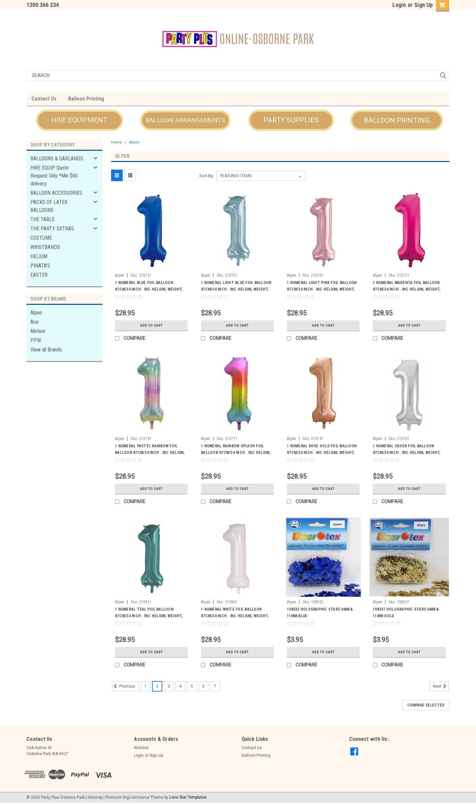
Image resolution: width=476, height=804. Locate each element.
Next (441, 686)
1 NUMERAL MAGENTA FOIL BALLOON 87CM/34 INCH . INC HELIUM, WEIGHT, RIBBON (407, 289)
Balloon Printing (86, 99)
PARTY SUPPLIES (291, 120)
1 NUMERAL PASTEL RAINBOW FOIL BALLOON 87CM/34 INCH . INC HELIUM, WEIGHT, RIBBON (150, 453)
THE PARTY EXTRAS (52, 228)
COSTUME (41, 238)
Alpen (36, 312)
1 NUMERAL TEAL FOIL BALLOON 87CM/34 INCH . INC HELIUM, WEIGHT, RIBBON (149, 616)
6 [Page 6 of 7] (203, 686)
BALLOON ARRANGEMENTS (185, 120)
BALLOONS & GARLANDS (56, 158)
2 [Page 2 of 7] (157, 686)
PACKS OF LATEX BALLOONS (48, 206)
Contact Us (44, 99)
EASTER (39, 275)
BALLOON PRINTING (396, 120)
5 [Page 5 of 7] (192, 686)
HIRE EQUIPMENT (79, 120)
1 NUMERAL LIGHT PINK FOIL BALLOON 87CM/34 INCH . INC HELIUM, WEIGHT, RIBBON (322, 289)
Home (116, 142)
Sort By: (206, 175)
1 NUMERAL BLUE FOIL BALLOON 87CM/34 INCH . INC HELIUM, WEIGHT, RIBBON (149, 289)
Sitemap (95, 797)
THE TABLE (42, 219)
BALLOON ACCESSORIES (56, 193)
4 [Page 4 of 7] (180, 686)
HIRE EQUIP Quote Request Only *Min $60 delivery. (54, 176)
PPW (35, 340)
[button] (79, 120)
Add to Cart (152, 325)
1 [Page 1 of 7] (145, 686)
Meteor (38, 331)
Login (399, 4)
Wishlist (141, 747)
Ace (34, 322)
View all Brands (46, 349)
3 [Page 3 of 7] (169, 686)
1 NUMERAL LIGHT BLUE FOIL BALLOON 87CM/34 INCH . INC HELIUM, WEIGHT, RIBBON (236, 289)
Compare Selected (425, 705)
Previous (123, 686)
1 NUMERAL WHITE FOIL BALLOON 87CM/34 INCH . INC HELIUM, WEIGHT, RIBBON (235, 616)
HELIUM (38, 256)
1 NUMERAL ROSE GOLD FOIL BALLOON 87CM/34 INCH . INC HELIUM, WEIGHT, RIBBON (322, 453)
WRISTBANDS (45, 247)
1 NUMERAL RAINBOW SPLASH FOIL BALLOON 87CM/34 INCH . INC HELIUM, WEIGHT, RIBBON (236, 453)
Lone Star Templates (188, 797)
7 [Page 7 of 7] (215, 686)
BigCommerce (136, 797)
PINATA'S (40, 265)
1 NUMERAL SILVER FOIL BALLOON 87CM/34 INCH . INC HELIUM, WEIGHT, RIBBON (407, 453)
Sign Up (423, 4)
